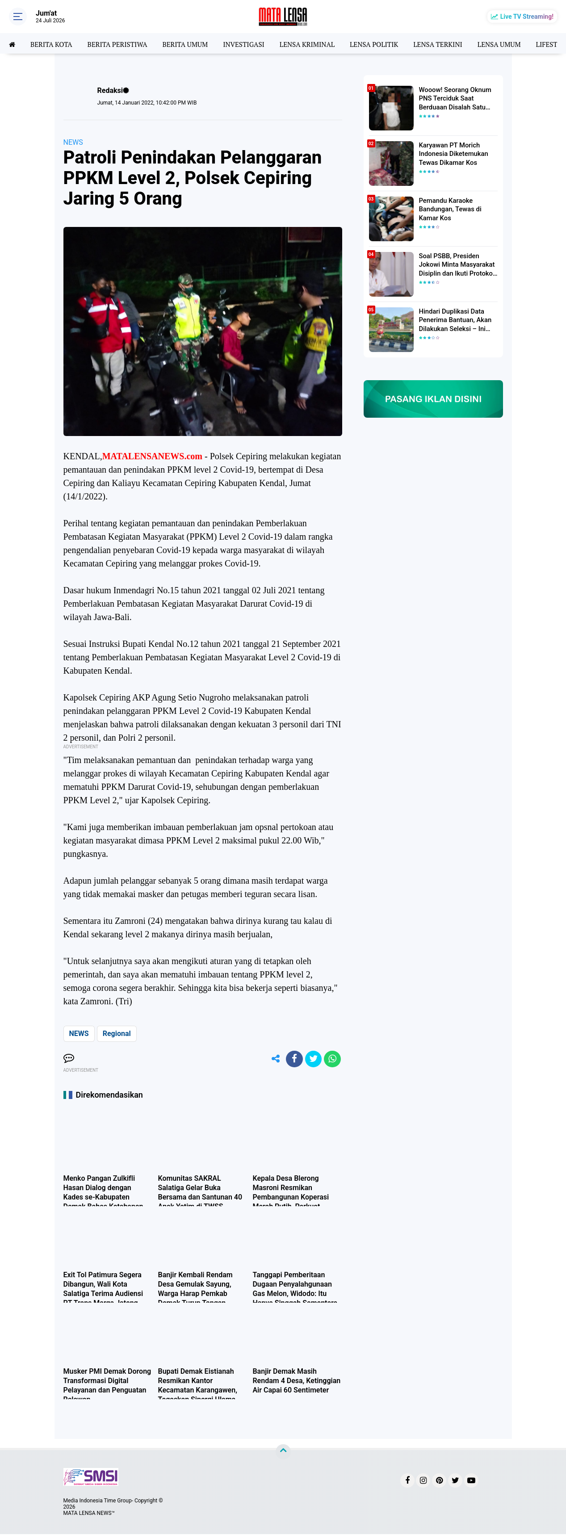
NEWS (73, 142)
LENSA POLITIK (389, 43)
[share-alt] (272, 1060)
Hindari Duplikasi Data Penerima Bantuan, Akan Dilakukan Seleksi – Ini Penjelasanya (453, 320)
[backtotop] (283, 1452)
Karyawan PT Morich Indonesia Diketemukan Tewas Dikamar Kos (452, 153)
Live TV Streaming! (526, 16)
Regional (117, 1033)
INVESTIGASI (253, 43)
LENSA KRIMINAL (319, 43)
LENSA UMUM (519, 43)
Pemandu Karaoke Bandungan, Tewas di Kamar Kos (448, 208)
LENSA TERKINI (456, 43)
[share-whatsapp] (332, 1060)
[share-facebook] (292, 1060)
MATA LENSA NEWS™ (89, 1514)
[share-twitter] (312, 1060)
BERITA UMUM (192, 43)
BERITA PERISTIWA (121, 43)
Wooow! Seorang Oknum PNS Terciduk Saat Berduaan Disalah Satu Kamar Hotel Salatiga (453, 98)
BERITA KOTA (53, 43)
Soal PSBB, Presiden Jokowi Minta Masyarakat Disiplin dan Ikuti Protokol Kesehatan (455, 264)
